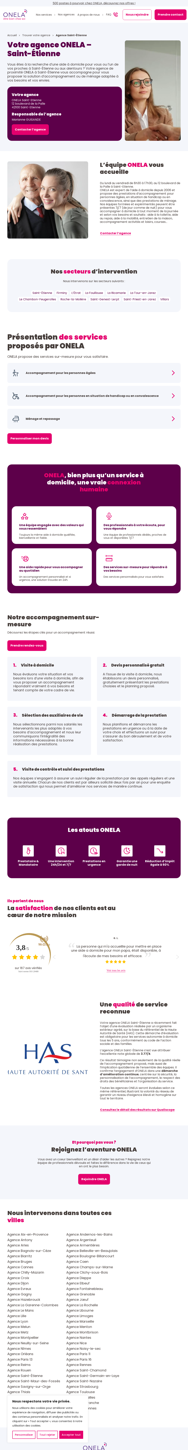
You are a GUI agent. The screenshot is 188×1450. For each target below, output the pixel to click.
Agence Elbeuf (77, 1267)
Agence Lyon (135, 1289)
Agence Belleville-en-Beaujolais (92, 1245)
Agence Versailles (80, 1343)
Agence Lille (16, 1289)
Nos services (44, 15)
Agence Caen (136, 1251)
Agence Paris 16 (137, 1316)
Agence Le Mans (79, 1283)
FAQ (108, 14)
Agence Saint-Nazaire (84, 1332)
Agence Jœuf (77, 1278)
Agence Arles (77, 1240)
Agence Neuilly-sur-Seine (86, 1305)
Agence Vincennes (140, 1349)
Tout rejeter (47, 1435)
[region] (47, 1419)
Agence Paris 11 (19, 1316)
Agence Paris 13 (78, 1316)
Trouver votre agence (36, 35)
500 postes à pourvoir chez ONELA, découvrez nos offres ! (94, 3)
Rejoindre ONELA (94, 1179)
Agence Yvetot (19, 1354)
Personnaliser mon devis (29, 438)
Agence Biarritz (137, 1245)
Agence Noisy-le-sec (83, 1310)
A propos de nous (88, 15)
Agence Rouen (137, 1321)
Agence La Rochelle (23, 1283)
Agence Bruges (78, 1251)
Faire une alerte (171, 1403)
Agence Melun (77, 1294)
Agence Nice (135, 1305)
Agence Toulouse (139, 1338)
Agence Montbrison (82, 1300)
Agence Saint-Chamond (27, 1327)
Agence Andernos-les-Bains (89, 1234)
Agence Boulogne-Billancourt (31, 1251)
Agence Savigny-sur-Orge (146, 1332)
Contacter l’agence (30, 129)
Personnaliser (24, 1435)
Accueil (12, 35)
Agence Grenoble (139, 1272)
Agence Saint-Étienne (83, 1327)
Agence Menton (138, 1294)
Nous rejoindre (137, 14)
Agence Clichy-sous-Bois (28, 1262)
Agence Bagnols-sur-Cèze (29, 1245)
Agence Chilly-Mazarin (143, 1256)
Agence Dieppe (137, 1262)
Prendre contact (170, 14)
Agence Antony (137, 1234)
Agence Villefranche (23, 1349)
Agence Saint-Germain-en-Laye (151, 1327)
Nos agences (66, 14)
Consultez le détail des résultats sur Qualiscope (137, 1110)
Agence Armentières (141, 1240)
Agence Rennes (78, 1321)
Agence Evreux (137, 1267)
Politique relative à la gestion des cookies (135, 1433)
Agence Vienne (137, 1343)
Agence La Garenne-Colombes (150, 1278)
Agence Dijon (18, 1267)
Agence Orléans (138, 1310)
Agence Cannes (20, 1256)
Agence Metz (17, 1300)
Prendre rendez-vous (26, 645)
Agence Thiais (77, 1338)
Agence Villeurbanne (83, 1349)
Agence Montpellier (140, 1300)
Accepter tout (71, 1435)
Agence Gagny (78, 1272)
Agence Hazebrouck (23, 1278)
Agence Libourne (138, 1283)
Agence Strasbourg (23, 1338)
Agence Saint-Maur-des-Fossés (33, 1332)
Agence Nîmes (19, 1310)
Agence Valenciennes (25, 1343)
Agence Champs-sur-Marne (89, 1256)
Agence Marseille (21, 1294)
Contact (105, 1403)
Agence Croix (77, 1262)
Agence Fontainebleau (25, 1272)
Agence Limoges (79, 1289)
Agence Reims (19, 1321)
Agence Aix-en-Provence (27, 1234)
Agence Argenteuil (22, 1240)
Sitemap (170, 1433)
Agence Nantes (19, 1305)
